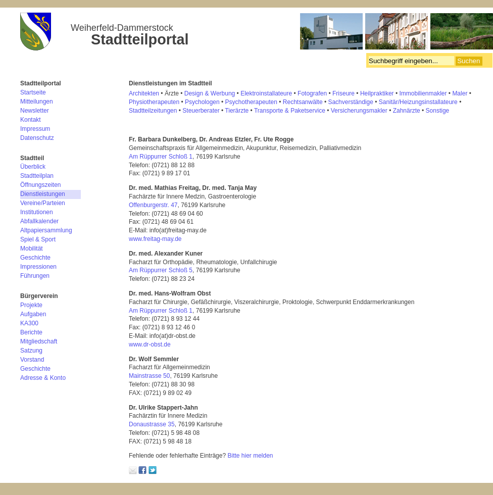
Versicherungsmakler (359, 110)
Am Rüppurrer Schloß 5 (160, 270)
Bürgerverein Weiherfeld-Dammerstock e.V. (256, 33)
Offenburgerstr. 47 (153, 205)
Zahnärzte (406, 110)
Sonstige (438, 110)
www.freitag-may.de (155, 238)
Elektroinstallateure (266, 93)
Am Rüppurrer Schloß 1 (160, 156)
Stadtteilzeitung (149, 110)
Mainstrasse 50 (149, 375)
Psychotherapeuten (251, 102)
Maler (459, 93)
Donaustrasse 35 (152, 424)
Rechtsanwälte (303, 102)
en (173, 110)
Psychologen (202, 102)
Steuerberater (200, 110)
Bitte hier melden (250, 455)
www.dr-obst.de (150, 344)
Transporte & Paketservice (289, 110)
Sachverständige (350, 102)
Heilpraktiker (377, 93)
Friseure (343, 93)
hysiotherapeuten (156, 102)
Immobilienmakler (423, 93)
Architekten (144, 93)
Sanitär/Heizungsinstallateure (418, 102)
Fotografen (312, 93)
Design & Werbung (209, 93)
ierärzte (238, 110)
